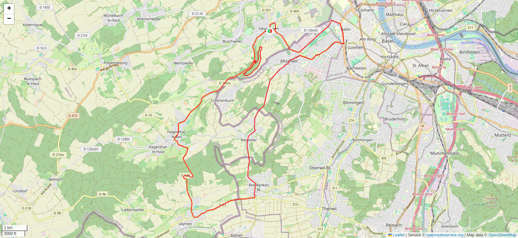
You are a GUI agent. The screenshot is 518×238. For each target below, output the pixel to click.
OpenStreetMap (502, 235)
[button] (270, 31)
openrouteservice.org (444, 235)
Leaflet (396, 235)
